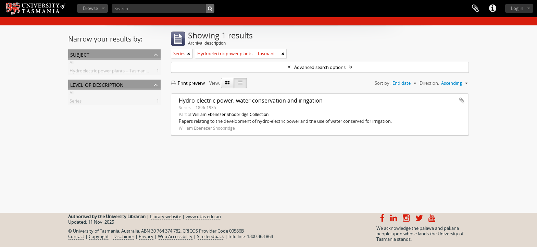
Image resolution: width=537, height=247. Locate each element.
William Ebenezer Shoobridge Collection (230, 114)
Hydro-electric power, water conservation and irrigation (251, 100)
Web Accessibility (175, 236)
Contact (76, 236)
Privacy (146, 236)
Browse (90, 8)
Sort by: (382, 83)
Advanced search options (320, 67)
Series (76, 102)
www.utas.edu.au (203, 216)
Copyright (99, 236)
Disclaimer (123, 236)
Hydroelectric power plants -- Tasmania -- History (119, 72)
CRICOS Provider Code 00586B (213, 231)
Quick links (492, 8)
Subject (79, 54)
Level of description (97, 84)
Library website (165, 216)
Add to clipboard (461, 100)
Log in (517, 8)
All (72, 64)
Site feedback (210, 236)
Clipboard (475, 8)
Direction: (429, 83)
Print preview (188, 83)
